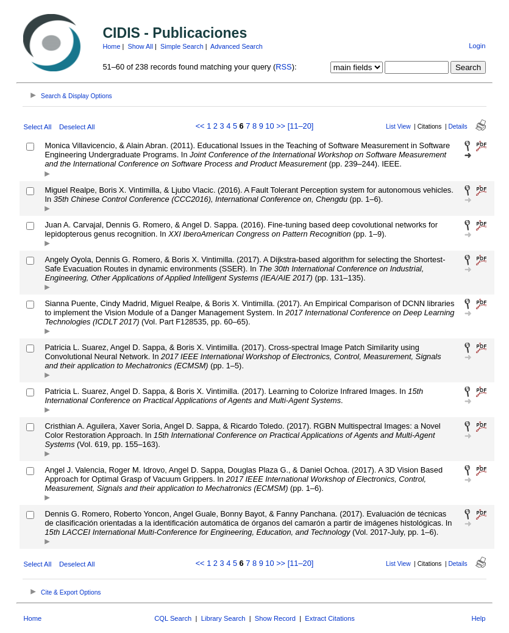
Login (477, 45)
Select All (37, 127)
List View (398, 126)
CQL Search (172, 618)
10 (269, 126)
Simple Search (182, 46)
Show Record (275, 618)
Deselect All (76, 127)
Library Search (223, 618)
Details (458, 126)
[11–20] (301, 126)
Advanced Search (236, 46)
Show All (140, 46)
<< (200, 126)
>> (280, 126)
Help (479, 618)
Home (111, 46)
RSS (283, 66)
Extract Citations (329, 618)
